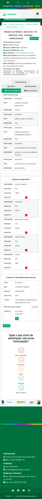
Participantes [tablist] (30, 86)
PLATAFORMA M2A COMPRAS (24, 53)
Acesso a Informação (16, 24)
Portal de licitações (32, 24)
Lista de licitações (11, 27)
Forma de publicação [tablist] (13, 91)
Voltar (6, 326)
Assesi (13, 496)
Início (5, 24)
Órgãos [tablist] (11, 86)
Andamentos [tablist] (21, 82)
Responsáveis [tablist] (30, 91)
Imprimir (34, 38)
